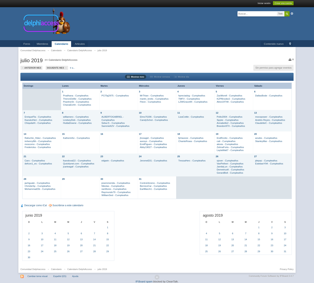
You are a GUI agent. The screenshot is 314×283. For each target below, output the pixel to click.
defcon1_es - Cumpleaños (38, 163)
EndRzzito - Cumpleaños (230, 138)
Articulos (80, 43)
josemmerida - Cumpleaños (116, 183)
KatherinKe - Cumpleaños (76, 138)
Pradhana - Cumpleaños (76, 95)
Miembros (42, 43)
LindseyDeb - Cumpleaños (77, 120)
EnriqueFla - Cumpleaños (38, 116)
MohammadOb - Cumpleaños (40, 189)
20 (255, 134)
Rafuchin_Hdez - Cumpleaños (40, 138)
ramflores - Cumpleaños (114, 189)
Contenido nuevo (274, 43)
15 (63, 134)
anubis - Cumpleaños (266, 138)
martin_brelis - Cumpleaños (154, 98)
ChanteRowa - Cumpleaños (192, 141)
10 (140, 112)
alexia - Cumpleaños (227, 144)
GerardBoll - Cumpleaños (230, 172)
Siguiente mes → (57, 68)
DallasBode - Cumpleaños (268, 95)
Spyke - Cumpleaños (228, 120)
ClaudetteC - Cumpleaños (268, 123)
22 (63, 156)
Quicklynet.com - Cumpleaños (78, 163)
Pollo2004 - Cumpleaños (229, 116)
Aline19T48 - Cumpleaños (230, 101)
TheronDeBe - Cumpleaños (77, 98)
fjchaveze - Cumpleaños (190, 138)
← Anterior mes (31, 68)
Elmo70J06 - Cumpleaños (153, 116)
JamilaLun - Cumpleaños (230, 166)
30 (102, 179)
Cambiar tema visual (37, 276)
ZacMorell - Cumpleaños (229, 95)
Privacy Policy (287, 269)
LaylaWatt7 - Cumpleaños (230, 150)
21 (25, 156)
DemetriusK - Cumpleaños (230, 169)
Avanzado (292, 13)
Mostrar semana (160, 77)
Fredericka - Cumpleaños (38, 147)
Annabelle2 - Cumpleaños (230, 123)
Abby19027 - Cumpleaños (153, 147)
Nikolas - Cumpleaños (113, 186)
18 (178, 134)
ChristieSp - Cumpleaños (38, 186)
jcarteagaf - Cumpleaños (76, 166)
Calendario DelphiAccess (63, 60)
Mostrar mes (135, 77)
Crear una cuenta (283, 3)
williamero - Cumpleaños (76, 116)
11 (178, 112)
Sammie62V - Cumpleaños (116, 126)
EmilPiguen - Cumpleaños (153, 144)
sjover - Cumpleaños (227, 160)
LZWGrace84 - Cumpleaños (192, 101)
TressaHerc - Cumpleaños (191, 160)
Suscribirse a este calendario (66, 205)
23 (102, 156)
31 (140, 179)
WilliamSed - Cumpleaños (115, 195)
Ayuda (75, 276)
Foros (26, 43)
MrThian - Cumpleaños (152, 95)
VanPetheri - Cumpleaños (230, 163)
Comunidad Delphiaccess (32, 269)
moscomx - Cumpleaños (37, 144)
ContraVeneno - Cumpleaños (155, 183)
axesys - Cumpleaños (151, 141)
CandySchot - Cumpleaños (154, 120)
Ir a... (72, 68)
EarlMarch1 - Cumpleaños (153, 189)
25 (178, 156)
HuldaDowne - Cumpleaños (77, 123)
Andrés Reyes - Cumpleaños (270, 120)
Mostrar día (181, 77)
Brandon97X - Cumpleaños (231, 126)
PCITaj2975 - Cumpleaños (115, 95)
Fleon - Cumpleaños (150, 101)
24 (140, 156)
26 (217, 156)
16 (102, 134)
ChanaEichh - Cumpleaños (77, 104)
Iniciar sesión (264, 3)
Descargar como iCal (33, 205)
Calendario (61, 43)
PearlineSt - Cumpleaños (76, 101)
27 (255, 156)
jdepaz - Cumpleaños (266, 160)
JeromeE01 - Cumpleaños (153, 160)
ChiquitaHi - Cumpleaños (38, 123)
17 (140, 134)
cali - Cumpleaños (226, 141)
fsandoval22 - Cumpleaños (77, 160)
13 (255, 112)
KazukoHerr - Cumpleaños (38, 120)
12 (217, 112)
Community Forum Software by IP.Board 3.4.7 (271, 276)
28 (25, 179)
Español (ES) (59, 276)
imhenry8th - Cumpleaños (38, 141)
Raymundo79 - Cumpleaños (116, 192)
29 (63, 179)
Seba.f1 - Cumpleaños (113, 123)
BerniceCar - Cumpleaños (153, 186)
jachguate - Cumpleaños (37, 183)
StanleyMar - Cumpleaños (268, 141)
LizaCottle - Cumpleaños (191, 116)
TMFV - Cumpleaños (189, 98)
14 (25, 134)
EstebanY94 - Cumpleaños (269, 163)
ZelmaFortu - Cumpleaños (230, 147)
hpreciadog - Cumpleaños (191, 95)
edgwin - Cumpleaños (113, 160)
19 (217, 134)
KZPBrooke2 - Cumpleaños (231, 98)
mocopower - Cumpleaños (268, 116)
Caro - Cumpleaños (35, 160)
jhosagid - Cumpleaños (152, 138)
